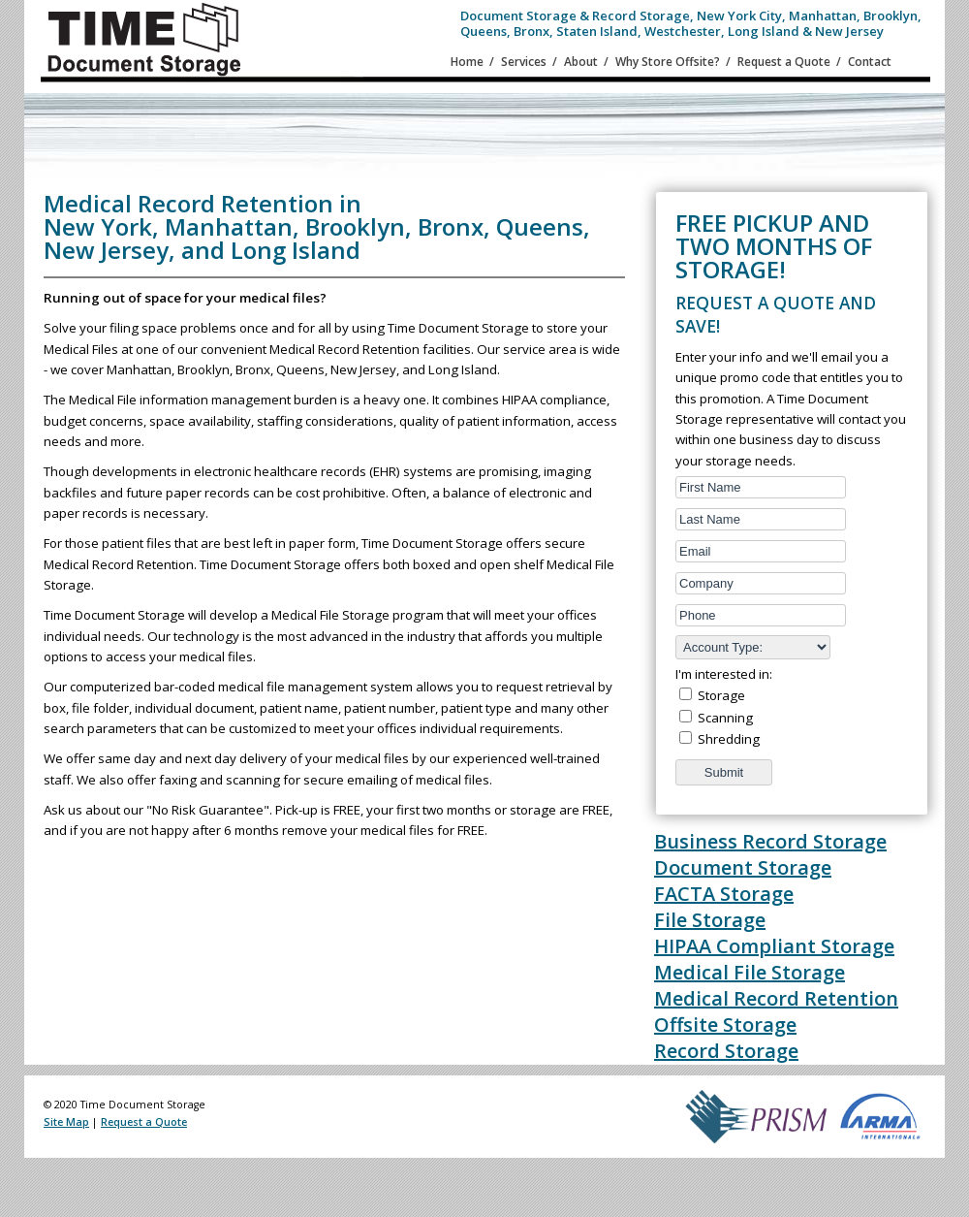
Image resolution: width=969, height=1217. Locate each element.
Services (524, 61)
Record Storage (726, 1051)
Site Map (66, 1122)
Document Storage (742, 867)
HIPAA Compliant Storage (774, 946)
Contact (869, 61)
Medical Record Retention (776, 998)
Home (467, 61)
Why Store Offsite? (667, 61)
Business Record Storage (770, 841)
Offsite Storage (725, 1024)
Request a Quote (783, 61)
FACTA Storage (724, 894)
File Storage (710, 920)
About (581, 61)
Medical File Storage (749, 972)
